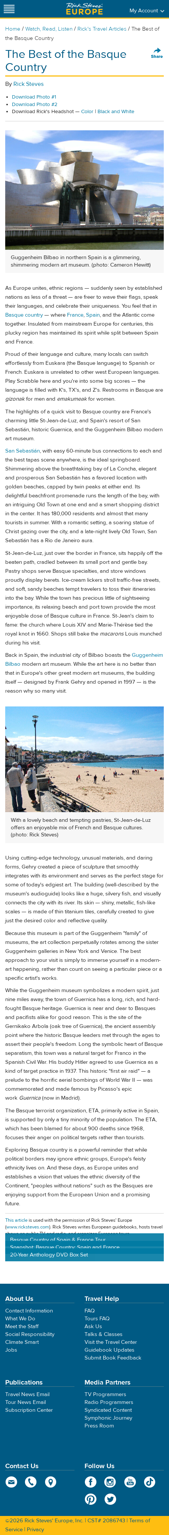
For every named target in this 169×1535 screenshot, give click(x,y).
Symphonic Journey (108, 1417)
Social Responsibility (29, 1334)
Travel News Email (27, 1394)
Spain (93, 315)
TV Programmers (105, 1394)
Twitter (110, 1499)
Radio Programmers (108, 1402)
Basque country (24, 315)
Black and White (116, 111)
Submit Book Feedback (112, 1357)
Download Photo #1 (34, 97)
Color (87, 111)
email (11, 1482)
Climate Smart (22, 1342)
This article (16, 1220)
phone (31, 1482)
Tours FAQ (96, 1318)
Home (12, 28)
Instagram (110, 1482)
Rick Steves (28, 84)
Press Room (99, 1425)
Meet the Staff (22, 1326)
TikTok (150, 1482)
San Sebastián (22, 450)
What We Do (20, 1318)
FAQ (89, 1310)
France (75, 315)
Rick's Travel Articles (102, 28)
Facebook (90, 1482)
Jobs (11, 1350)
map (51, 1482)
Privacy (35, 1529)
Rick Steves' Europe (84, 9)
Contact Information (29, 1310)
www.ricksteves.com (27, 1227)
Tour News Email (25, 1402)
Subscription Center (29, 1410)
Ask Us (93, 1326)
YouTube (130, 1482)
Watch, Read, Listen (49, 28)
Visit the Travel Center (110, 1342)
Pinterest (90, 1499)
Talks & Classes (103, 1334)
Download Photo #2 (34, 104)
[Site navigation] (9, 9)
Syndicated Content (108, 1410)
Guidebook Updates (109, 1350)
